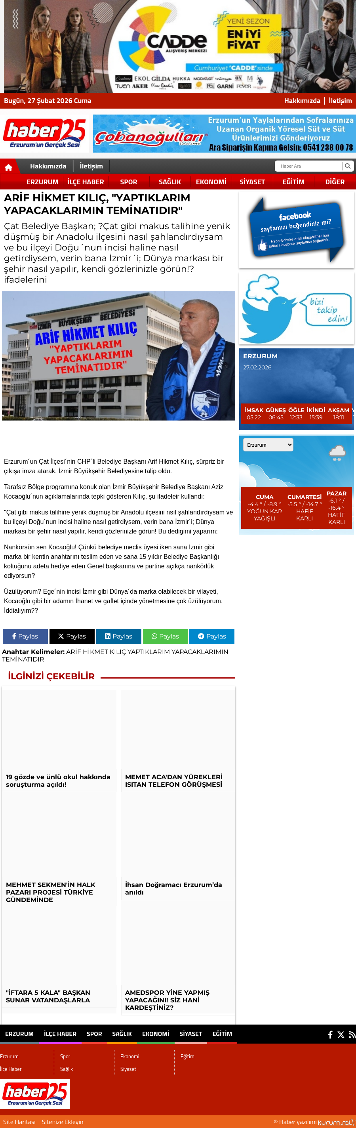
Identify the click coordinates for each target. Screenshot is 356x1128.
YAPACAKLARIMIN (199, 652)
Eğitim (293, 181)
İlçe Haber (85, 181)
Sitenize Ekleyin (63, 1121)
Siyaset (252, 181)
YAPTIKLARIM (149, 652)
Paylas (25, 636)
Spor (128, 181)
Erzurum (43, 181)
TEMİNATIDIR (23, 659)
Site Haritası (19, 1121)
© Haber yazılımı (315, 1121)
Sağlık (170, 181)
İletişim (340, 101)
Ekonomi (211, 181)
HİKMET (95, 652)
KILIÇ (118, 652)
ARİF (73, 652)
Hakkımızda (302, 101)
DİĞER (335, 181)
